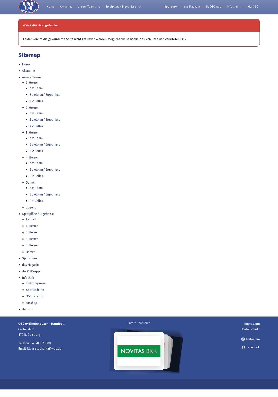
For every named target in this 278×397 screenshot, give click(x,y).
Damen (30, 190)
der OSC (27, 317)
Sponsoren (29, 266)
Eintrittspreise (36, 291)
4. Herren (32, 165)
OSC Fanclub (34, 304)
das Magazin (30, 272)
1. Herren (32, 90)
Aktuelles (28, 78)
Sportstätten (35, 297)
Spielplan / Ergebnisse (45, 102)
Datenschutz (251, 337)
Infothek (28, 285)
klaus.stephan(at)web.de (44, 356)
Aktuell (31, 227)
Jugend (31, 215)
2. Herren (32, 115)
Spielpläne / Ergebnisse (38, 221)
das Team (36, 96)
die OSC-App (31, 279)
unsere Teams (31, 85)
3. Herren (32, 140)
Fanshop (31, 310)
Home (26, 72)
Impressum (252, 331)
